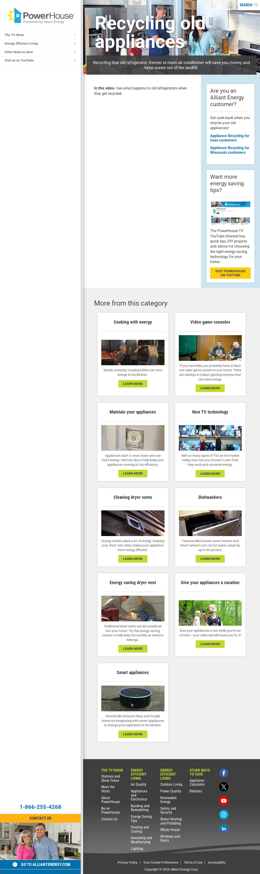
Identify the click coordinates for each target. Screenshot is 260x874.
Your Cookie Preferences (160, 862)
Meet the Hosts (108, 789)
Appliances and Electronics (139, 795)
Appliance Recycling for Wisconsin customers (229, 150)
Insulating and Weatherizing (141, 840)
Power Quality (170, 791)
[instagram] (223, 814)
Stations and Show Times (110, 778)
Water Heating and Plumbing (171, 821)
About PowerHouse (110, 800)
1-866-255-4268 (40, 807)
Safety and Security (168, 810)
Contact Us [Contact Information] (40, 818)
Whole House (170, 830)
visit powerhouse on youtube (230, 273)
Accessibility (217, 862)
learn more (133, 384)
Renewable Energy (168, 800)
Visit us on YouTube (40, 60)
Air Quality (138, 784)
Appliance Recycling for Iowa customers (229, 138)
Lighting (137, 848)
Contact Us (109, 819)
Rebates (196, 791)
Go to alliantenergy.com (41, 864)
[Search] (249, 5)
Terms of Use (193, 862)
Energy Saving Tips (141, 818)
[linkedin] (223, 828)
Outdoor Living (171, 784)
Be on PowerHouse (110, 810)
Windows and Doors (170, 838)
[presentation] (142, 129)
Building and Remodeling (140, 808)
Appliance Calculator (197, 782)
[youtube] (223, 800)
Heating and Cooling (140, 829)
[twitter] (223, 786)
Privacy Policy (127, 862)
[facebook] (223, 773)
